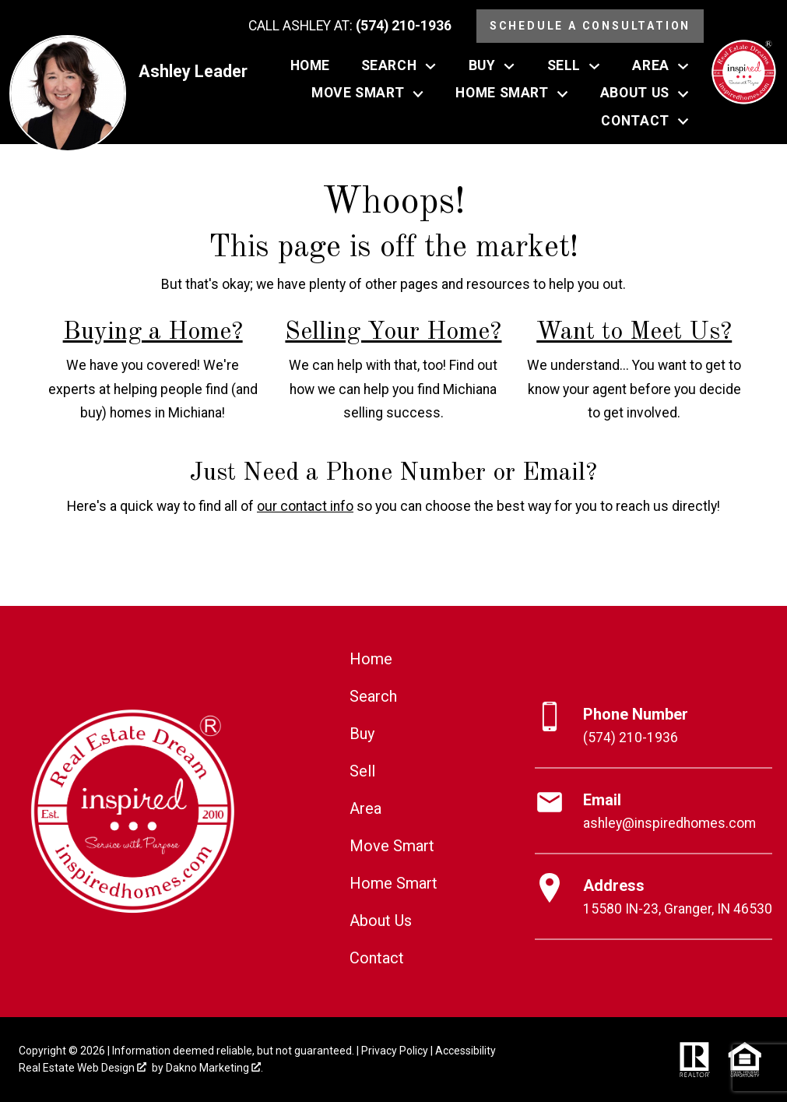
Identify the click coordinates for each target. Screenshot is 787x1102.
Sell (362, 771)
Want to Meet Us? (634, 332)
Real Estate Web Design (82, 1068)
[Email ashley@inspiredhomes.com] (653, 811)
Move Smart (392, 845)
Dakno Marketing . (214, 1068)
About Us (381, 920)
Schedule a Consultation (590, 25)
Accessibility (465, 1050)
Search (373, 696)
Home (310, 66)
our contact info (305, 506)
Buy (362, 733)
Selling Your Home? (393, 332)
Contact (377, 958)
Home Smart (393, 883)
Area (365, 808)
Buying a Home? (153, 332)
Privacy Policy (394, 1050)
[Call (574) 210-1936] (349, 26)
